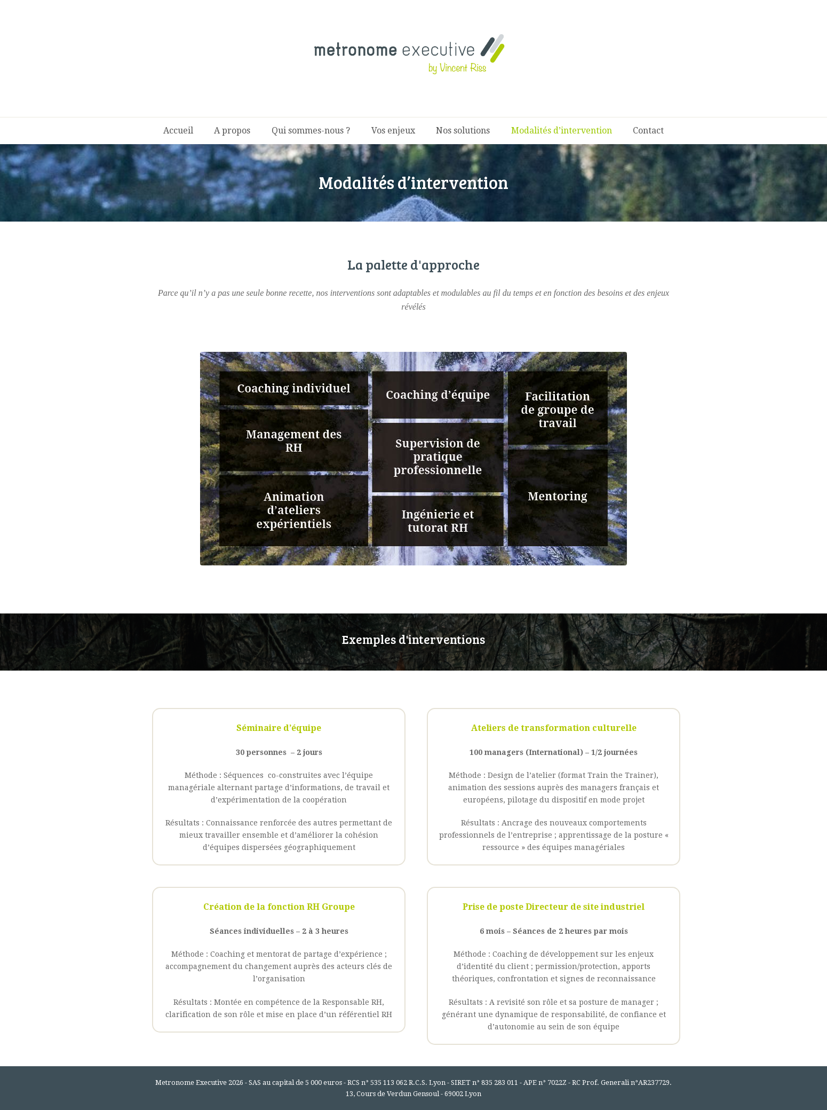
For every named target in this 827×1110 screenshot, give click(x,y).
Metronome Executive (191, 1082)
